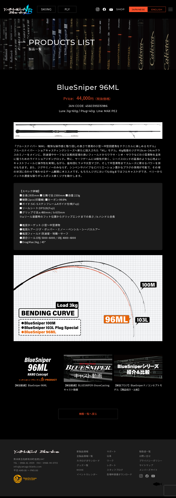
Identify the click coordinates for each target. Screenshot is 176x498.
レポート (111, 466)
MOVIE (80, 471)
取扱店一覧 (145, 453)
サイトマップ (146, 466)
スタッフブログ (115, 471)
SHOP (116, 9)
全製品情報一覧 (85, 457)
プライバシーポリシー (151, 462)
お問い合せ (145, 457)
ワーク (110, 462)
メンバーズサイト (148, 471)
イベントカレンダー (87, 476)
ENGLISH (152, 9)
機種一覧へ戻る (96, 414)
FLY (67, 9)
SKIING (46, 9)
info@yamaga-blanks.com (28, 468)
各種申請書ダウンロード (119, 476)
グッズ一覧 (82, 466)
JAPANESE (134, 9)
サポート (111, 453)
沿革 (109, 457)
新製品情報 (82, 453)
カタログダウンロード (88, 462)
